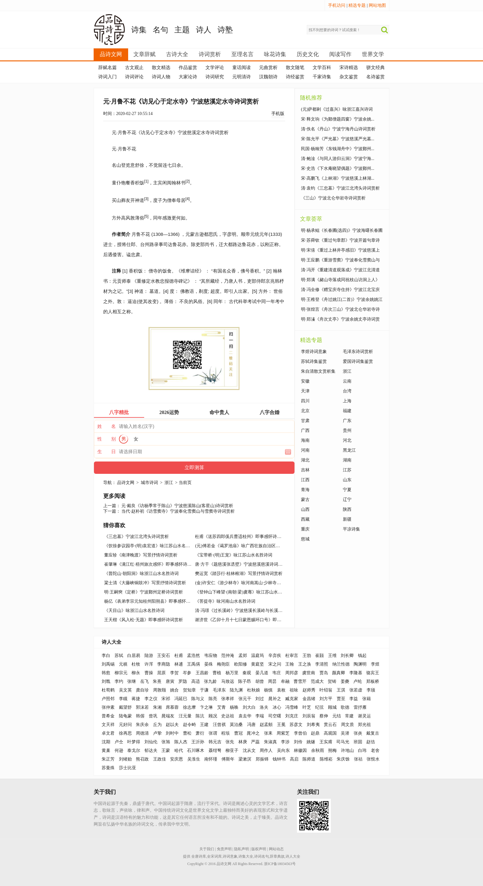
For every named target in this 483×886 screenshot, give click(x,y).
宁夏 (347, 489)
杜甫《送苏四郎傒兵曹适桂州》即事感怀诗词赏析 (242, 536)
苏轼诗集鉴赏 (314, 361)
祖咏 (294, 690)
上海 (347, 401)
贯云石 (330, 724)
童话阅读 (241, 67)
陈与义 (197, 698)
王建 (204, 724)
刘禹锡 (108, 664)
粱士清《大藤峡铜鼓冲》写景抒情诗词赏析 (145, 582)
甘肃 (305, 420)
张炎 (358, 733)
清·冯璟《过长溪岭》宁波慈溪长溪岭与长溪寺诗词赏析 (247, 610)
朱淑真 (270, 742)
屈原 (161, 673)
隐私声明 (241, 849)
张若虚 (355, 690)
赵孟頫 (266, 724)
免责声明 (224, 849)
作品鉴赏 (188, 67)
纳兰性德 (341, 664)
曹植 (217, 673)
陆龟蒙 (125, 716)
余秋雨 (317, 750)
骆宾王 (372, 673)
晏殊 (208, 664)
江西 (305, 480)
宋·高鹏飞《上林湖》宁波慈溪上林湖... (337, 178)
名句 (160, 30)
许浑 (148, 664)
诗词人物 (161, 76)
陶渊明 (360, 664)
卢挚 (157, 733)
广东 (347, 420)
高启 (294, 759)
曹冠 (238, 733)
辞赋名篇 (107, 67)
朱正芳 (108, 759)
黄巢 (106, 750)
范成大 (317, 681)
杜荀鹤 (108, 690)
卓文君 (108, 733)
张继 (131, 681)
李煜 (375, 664)
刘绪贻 (125, 759)
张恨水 (373, 759)
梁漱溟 (244, 759)
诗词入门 (107, 76)
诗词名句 (261, 856)
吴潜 (345, 733)
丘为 (157, 724)
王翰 (289, 664)
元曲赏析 (268, 67)
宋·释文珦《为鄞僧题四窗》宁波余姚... (337, 119)
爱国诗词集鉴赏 (358, 361)
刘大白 (249, 707)
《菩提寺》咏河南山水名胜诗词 (225, 601)
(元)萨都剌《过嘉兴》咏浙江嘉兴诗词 (337, 109)
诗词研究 (214, 76)
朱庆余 (142, 724)
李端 (259, 716)
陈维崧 (326, 759)
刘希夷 (313, 724)
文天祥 (108, 724)
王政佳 (159, 759)
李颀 (371, 690)
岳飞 (144, 681)
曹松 (187, 733)
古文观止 (134, 67)
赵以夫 (172, 724)
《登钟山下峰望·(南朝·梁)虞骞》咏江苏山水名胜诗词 (245, 592)
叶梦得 (133, 742)
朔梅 (332, 750)
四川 (305, 401)
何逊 (119, 750)
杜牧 (136, 664)
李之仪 (150, 698)
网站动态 (276, 849)
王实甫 (325, 742)
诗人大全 (111, 642)
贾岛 (323, 673)
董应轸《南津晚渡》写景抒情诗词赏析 (140, 555)
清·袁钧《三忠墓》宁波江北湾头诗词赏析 (340, 188)
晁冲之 (253, 733)
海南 (305, 440)
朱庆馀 (343, 759)
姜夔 (345, 681)
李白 (106, 655)
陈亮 (213, 698)
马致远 (227, 681)
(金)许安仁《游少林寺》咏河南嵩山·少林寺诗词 (240, 582)
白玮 (362, 750)
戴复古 (372, 733)
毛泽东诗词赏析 (358, 351)
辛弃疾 (274, 655)
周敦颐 (159, 690)
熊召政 (142, 759)
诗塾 (225, 30)
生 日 (106, 451)
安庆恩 (176, 759)
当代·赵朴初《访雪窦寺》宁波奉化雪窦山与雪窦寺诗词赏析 (178, 511)
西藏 (305, 519)
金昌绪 (308, 698)
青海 (305, 489)
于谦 (204, 690)
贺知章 (189, 690)
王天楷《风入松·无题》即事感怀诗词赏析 (143, 619)
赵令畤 (189, 724)
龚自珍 (142, 690)
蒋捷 (136, 698)
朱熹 (157, 681)
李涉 (285, 742)
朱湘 (157, 707)
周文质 (347, 724)
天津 (305, 391)
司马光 (342, 742)
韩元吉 (215, 742)
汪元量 (185, 716)
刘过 (259, 698)
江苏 (347, 470)
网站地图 (377, 5)
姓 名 (106, 426)
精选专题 (357, 5)
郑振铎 (262, 759)
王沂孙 (197, 742)
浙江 (168, 482)
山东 (347, 480)
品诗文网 (111, 54)
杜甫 (178, 655)
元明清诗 (241, 76)
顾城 (332, 707)
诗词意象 (230, 856)
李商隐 (163, 664)
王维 (332, 655)
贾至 (341, 698)
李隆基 (355, 673)
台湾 (347, 391)
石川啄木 (195, 750)
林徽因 (300, 750)
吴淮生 (193, 759)
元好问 (125, 724)
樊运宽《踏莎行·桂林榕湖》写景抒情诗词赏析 (238, 573)
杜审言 (291, 655)
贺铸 (332, 681)
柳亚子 (231, 750)
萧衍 (200, 733)
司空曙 (274, 716)
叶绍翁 (325, 690)
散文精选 (161, 67)
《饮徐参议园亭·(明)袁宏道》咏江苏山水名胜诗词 (151, 545)
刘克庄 (291, 716)
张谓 (213, 733)
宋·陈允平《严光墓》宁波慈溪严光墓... (337, 139)
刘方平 (325, 698)
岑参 (187, 673)
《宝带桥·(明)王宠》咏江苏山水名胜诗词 (233, 555)
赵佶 (370, 742)
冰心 (277, 707)
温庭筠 (257, 655)
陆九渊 (236, 690)
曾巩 (153, 716)
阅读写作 (340, 54)
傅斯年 (227, 759)
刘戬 (106, 681)
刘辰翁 (308, 716)
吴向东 (283, 750)
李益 (353, 698)
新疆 (347, 519)
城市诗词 (149, 482)
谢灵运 (364, 716)
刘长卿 (347, 655)
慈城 (305, 539)
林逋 (178, 664)
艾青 (221, 707)
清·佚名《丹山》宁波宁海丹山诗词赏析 (338, 129)
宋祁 (165, 698)
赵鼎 (315, 733)
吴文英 (125, 690)
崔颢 (319, 655)
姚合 (174, 690)
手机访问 (336, 5)
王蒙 (165, 750)
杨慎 (268, 690)
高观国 (330, 733)
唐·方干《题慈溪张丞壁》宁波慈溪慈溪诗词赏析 (241, 564)
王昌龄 (202, 673)
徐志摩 (189, 707)
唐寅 (170, 681)
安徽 (305, 381)
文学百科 (322, 67)
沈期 (106, 742)
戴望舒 (125, 707)
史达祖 (227, 716)
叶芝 (306, 707)
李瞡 (123, 698)
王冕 (281, 724)
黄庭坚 (257, 664)
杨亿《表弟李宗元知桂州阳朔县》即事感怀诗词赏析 (153, 601)
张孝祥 (227, 698)
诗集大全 (245, 856)
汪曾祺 (219, 724)
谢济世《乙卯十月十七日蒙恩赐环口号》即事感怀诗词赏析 (251, 619)
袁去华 (244, 716)
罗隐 (182, 681)
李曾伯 (300, 733)
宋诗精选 (348, 67)
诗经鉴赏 (295, 76)
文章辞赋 (144, 54)
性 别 (106, 439)
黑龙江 (349, 450)
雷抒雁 (360, 707)
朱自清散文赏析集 (318, 371)
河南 (305, 450)
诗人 (203, 30)
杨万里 (231, 673)
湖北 (305, 460)
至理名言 (242, 54)
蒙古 (305, 499)
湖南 (347, 460)
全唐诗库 (198, 856)
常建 (349, 716)
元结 (336, 716)
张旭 (165, 742)
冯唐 (251, 724)
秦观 (246, 673)
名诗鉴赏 (375, 76)
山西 (305, 509)
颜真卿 (338, 673)
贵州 (347, 430)
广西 (305, 430)
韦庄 (276, 673)
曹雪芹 (300, 681)
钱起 (362, 655)
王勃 (306, 655)
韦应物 (210, 655)
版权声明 (258, 849)
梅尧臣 (223, 664)
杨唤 (234, 707)
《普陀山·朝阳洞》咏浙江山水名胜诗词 (141, 573)
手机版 (277, 113)
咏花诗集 (275, 54)
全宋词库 (214, 856)
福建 (347, 410)
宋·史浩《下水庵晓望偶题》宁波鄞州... (337, 168)
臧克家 (291, 698)
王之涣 (304, 664)
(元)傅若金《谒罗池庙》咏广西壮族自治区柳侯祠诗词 (246, 545)
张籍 (366, 698)
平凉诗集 (351, 529)
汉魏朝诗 (268, 76)
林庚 (242, 742)
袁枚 (281, 690)
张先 (229, 742)
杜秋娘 (253, 690)
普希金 (108, 716)
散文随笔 (295, 67)
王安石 (163, 655)
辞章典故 (277, 856)
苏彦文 (296, 724)
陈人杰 (180, 742)
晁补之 (274, 698)
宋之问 (274, 664)
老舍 (375, 750)
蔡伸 (323, 716)
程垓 (225, 733)
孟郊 (242, 655)
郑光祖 (364, 724)
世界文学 (373, 54)
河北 (347, 440)
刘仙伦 (150, 742)
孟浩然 (193, 655)
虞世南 (308, 673)
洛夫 (264, 707)
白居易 (133, 655)
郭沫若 (142, 707)
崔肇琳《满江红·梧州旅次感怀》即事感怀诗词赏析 (152, 564)
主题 (182, 30)
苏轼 (119, 655)
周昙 (272, 681)
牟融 (285, 681)
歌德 (345, 707)
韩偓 (140, 716)
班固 (358, 742)
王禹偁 (193, 664)
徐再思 (125, 733)
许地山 (347, 750)
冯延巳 (180, 698)
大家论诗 (188, 76)
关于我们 (206, 849)
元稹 (123, 664)
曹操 (148, 673)
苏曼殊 (108, 767)
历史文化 (308, 54)
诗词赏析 (210, 54)
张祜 (358, 759)
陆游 (148, 655)
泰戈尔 (133, 750)
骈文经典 (375, 67)
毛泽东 (219, 690)
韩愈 (106, 673)
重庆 (305, 529)
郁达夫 (150, 750)
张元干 (244, 698)
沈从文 (249, 750)
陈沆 (200, 716)
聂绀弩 (215, 750)
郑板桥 (372, 681)
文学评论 (214, 67)
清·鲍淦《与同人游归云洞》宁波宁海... (337, 158)
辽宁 (347, 499)
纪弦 (319, 707)
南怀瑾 (210, 759)
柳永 (136, 673)
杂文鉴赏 (348, 76)
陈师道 (308, 759)
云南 (347, 381)
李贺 (174, 673)
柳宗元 (121, 673)
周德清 (142, 733)
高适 (195, 681)
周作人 (266, 750)
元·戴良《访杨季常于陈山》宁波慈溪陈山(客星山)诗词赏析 (177, 505)
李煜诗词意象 (314, 351)
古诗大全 (177, 54)
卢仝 (119, 742)
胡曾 (259, 681)
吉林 (305, 470)
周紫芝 (283, 733)
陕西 (347, 509)
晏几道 (261, 673)
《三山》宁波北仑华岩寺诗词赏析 (333, 198)
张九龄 (210, 681)
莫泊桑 (236, 724)
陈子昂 (244, 681)
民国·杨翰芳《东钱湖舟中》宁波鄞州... (337, 148)
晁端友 (167, 716)
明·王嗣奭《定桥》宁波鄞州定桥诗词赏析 (143, 592)
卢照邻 (108, 698)
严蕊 (255, 742)
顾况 (213, 716)
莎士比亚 (127, 767)
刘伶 (298, 742)
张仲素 (108, 707)
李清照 (321, 664)
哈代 (178, 750)
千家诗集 (322, 76)
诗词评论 (134, 76)
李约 (119, 681)
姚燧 (310, 742)
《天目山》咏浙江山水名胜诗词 (134, 610)
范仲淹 (227, 655)
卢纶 (357, 681)
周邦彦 (291, 673)
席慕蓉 (172, 707)
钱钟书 (279, 759)
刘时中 (172, 733)
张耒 (268, 733)
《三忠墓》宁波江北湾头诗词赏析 (136, 536)
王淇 (341, 690)
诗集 (139, 30)
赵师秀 (308, 690)
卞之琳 (206, 707)
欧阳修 (240, 664)
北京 (305, 410)
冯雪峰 (291, 707)
